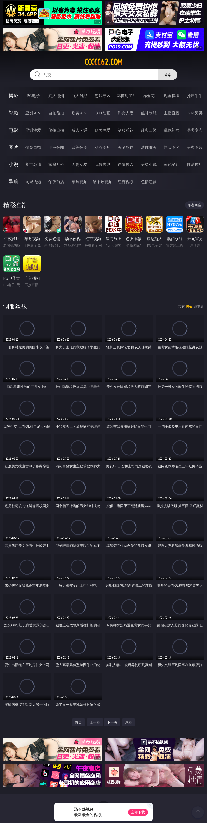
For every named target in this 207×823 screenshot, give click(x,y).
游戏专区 (102, 95)
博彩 (13, 95)
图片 (13, 147)
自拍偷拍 (56, 113)
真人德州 (56, 95)
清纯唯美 (149, 147)
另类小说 (149, 164)
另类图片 (195, 147)
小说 (13, 164)
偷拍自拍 (56, 130)
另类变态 (195, 130)
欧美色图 (79, 147)
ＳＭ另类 (195, 113)
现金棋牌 (171, 95)
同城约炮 (33, 181)
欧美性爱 (102, 130)
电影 (13, 130)
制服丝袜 (125, 130)
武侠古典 (102, 164)
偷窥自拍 (33, 147)
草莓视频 (79, 181)
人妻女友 (79, 164)
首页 (78, 722)
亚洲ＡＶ (33, 113)
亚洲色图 (56, 147)
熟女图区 (171, 147)
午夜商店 (56, 181)
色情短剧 (149, 181)
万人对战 (79, 95)
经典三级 (149, 130)
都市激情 (33, 164)
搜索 (167, 74)
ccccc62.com (103, 62)
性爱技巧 (195, 164)
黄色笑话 (171, 164)
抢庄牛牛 (195, 95)
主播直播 (171, 113)
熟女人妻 (125, 113)
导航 (13, 181)
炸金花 (149, 95)
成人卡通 (79, 130)
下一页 (112, 722)
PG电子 (33, 95)
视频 (13, 112)
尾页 (128, 722)
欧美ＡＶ (79, 113)
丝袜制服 (149, 113)
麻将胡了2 (125, 95)
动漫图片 (102, 147)
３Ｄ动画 (102, 113)
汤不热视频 (102, 181)
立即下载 (138, 812)
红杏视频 (125, 181)
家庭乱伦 (56, 164)
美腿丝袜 (125, 147)
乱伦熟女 (171, 130)
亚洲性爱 (33, 130)
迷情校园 (125, 164)
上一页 (95, 722)
